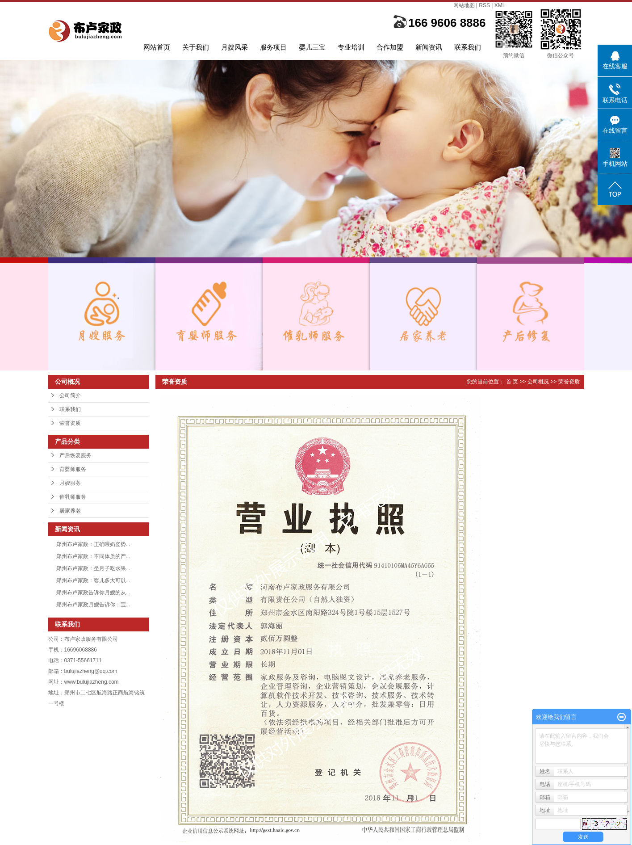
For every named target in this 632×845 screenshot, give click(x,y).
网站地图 (464, 5)
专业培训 (351, 47)
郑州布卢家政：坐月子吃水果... (93, 568)
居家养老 (70, 511)
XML (500, 5)
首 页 (512, 381)
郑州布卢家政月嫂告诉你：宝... (93, 604)
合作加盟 (390, 47)
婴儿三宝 (312, 47)
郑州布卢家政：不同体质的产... (93, 556)
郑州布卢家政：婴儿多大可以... (93, 580)
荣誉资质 (70, 423)
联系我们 (467, 47)
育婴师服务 (72, 469)
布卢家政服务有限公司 (91, 639)
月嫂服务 (70, 483)
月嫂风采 (234, 47)
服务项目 (273, 47)
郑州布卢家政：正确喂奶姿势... (93, 544)
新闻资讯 (428, 47)
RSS (484, 5)
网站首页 (156, 47)
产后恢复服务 (75, 455)
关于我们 (195, 47)
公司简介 (70, 395)
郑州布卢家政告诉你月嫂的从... (93, 592)
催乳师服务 (72, 497)
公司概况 (538, 381)
